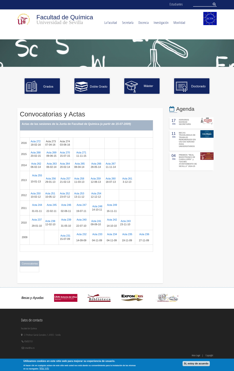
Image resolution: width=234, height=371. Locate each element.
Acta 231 (65, 235)
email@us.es (30, 347)
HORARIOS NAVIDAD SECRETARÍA (185, 122)
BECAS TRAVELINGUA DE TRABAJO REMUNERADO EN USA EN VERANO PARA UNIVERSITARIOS (187, 139)
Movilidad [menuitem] (178, 23)
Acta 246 (66, 205)
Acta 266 (96, 163)
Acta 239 (66, 219)
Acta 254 (96, 193)
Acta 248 (97, 206)
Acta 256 (51, 178)
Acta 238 (50, 221)
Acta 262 (36, 163)
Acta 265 (80, 163)
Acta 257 (65, 178)
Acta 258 (79, 178)
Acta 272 (36, 141)
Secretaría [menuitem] (126, 23)
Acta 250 (36, 193)
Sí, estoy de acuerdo (196, 363)
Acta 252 (65, 193)
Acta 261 (127, 178)
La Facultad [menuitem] (109, 23)
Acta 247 (81, 205)
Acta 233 (97, 234)
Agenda (185, 109)
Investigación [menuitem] (159, 23)
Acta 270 (65, 152)
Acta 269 (51, 152)
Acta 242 (112, 219)
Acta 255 (37, 175)
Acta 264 (65, 163)
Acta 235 (127, 234)
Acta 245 (52, 205)
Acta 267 (111, 163)
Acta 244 (37, 205)
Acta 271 (81, 152)
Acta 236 (144, 234)
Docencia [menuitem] (142, 23)
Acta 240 (81, 219)
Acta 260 (111, 178)
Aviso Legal (196, 355)
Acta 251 (50, 193)
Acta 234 (112, 234)
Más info (44, 368)
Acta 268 (36, 152)
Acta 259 (96, 178)
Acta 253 (79, 193)
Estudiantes (176, 4)
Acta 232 (81, 234)
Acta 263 (52, 163)
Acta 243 (126, 221)
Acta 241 (96, 221)
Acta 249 (112, 205)
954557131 (28, 341)
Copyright (209, 355)
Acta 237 (37, 219)
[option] (117, 53)
